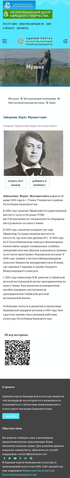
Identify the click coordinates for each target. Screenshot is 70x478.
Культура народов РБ (31, 24)
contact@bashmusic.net (32, 454)
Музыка (13, 98)
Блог (49, 24)
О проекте (9, 28)
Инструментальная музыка (26, 102)
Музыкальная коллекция (40, 98)
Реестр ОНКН (10, 24)
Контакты (22, 28)
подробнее (10, 416)
